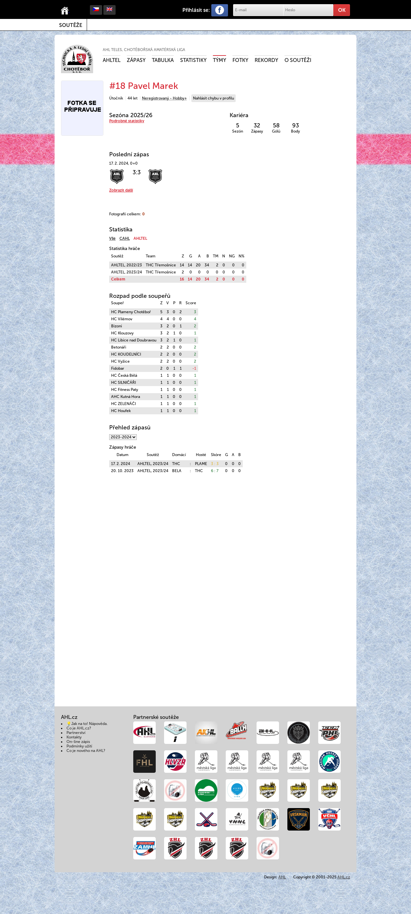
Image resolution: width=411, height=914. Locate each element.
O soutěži (297, 60)
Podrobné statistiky (126, 121)
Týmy (219, 60)
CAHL (124, 238)
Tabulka (163, 60)
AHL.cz (343, 877)
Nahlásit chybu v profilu (213, 98)
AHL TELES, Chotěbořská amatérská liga (144, 49)
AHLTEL (111, 60)
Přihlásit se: (196, 10)
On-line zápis (78, 741)
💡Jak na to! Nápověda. (87, 723)
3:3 (137, 172)
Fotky (240, 60)
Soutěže (70, 25)
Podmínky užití (79, 746)
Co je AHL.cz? (78, 728)
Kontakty (74, 737)
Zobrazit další (121, 190)
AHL (282, 877)
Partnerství (75, 732)
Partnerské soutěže (156, 717)
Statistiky (193, 60)
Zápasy (136, 60)
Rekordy (266, 60)
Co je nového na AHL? (85, 750)
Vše (112, 238)
